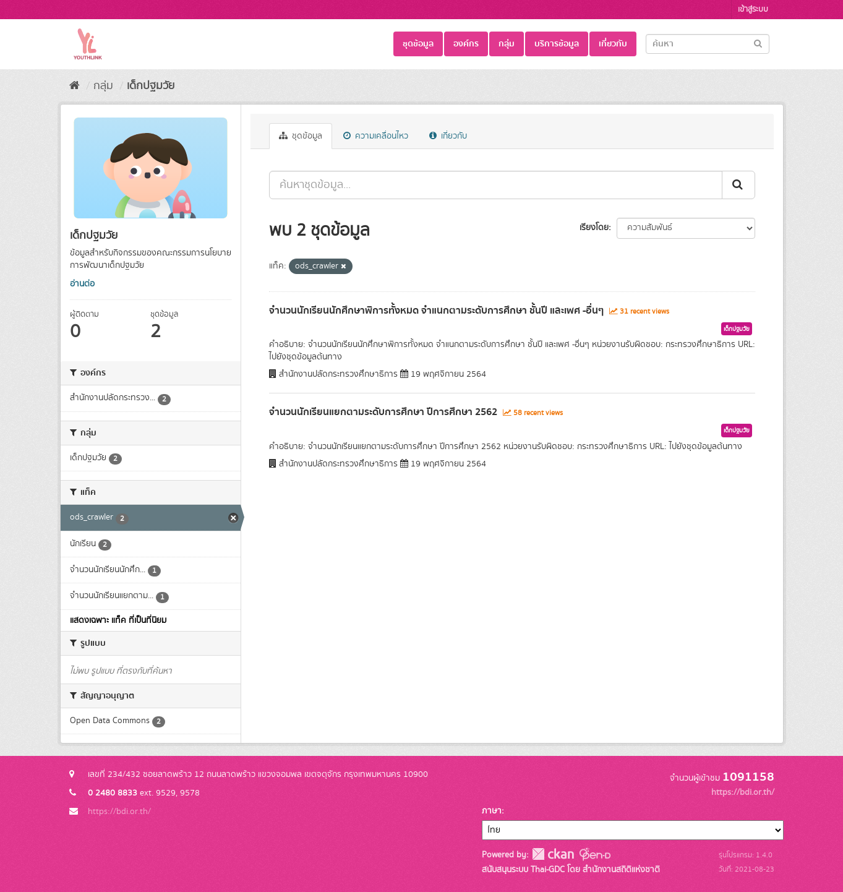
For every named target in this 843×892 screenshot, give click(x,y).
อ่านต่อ (82, 284)
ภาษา (492, 811)
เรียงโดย (594, 227)
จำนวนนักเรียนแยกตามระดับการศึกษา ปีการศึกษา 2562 (383, 412)
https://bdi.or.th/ (119, 811)
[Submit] (758, 43)
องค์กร (466, 44)
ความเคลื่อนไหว (375, 136)
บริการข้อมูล (556, 44)
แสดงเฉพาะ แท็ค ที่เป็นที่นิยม (118, 620)
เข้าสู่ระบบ (753, 9)
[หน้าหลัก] (74, 86)
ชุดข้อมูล (418, 44)
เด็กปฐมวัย (150, 86)
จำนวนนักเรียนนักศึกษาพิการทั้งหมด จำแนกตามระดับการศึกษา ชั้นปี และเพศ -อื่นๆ (436, 310)
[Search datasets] (707, 44)
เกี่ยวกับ (613, 44)
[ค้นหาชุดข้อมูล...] (495, 185)
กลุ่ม (507, 44)
